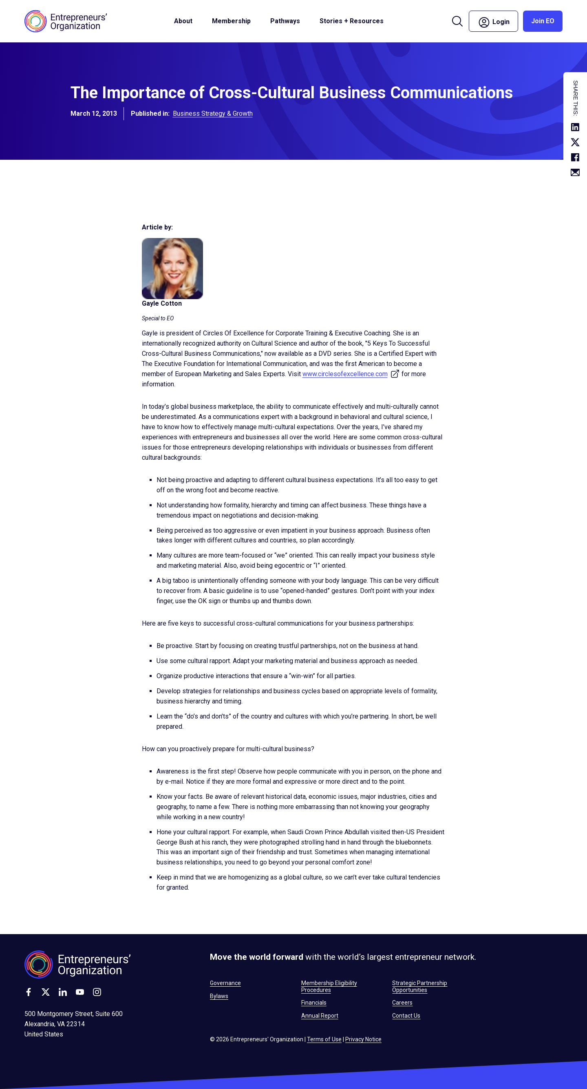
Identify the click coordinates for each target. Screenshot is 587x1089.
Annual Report (319, 1015)
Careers (402, 1002)
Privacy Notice (363, 1039)
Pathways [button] (285, 21)
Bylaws (219, 996)
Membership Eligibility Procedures (329, 986)
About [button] (183, 21)
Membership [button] (231, 21)
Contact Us (406, 1015)
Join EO (542, 21)
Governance (225, 983)
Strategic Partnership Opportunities (419, 986)
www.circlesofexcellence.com (351, 374)
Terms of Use (324, 1039)
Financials (314, 1002)
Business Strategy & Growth (213, 115)
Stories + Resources (352, 21)
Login (493, 22)
